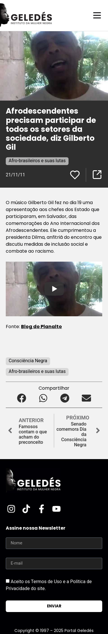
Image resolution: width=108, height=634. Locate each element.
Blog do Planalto (41, 326)
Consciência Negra (28, 360)
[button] (22, 398)
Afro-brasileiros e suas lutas (37, 160)
